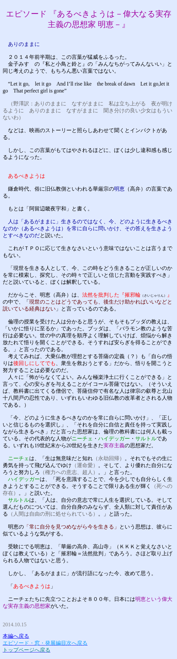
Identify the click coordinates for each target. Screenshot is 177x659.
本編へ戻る (16, 636)
